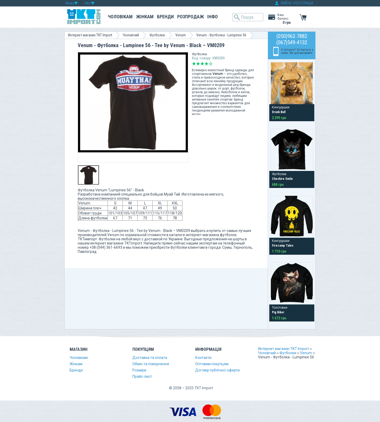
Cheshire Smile (282, 179)
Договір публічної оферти (217, 370)
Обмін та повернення (150, 364)
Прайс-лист (142, 376)
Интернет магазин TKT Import (90, 35)
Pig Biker (278, 312)
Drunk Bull (279, 112)
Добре (206, 64)
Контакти (203, 358)
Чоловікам (120, 16)
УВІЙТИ (285, 3)
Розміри (139, 370)
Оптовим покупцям (211, 364)
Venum (180, 35)
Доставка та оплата (149, 358)
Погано (198, 64)
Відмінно (211, 64)
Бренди (165, 16)
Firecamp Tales (282, 245)
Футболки (157, 35)
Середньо (202, 64)
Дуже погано (194, 64)
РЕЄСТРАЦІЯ (303, 3)
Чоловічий (131, 35)
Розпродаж (190, 16)
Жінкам (145, 16)
